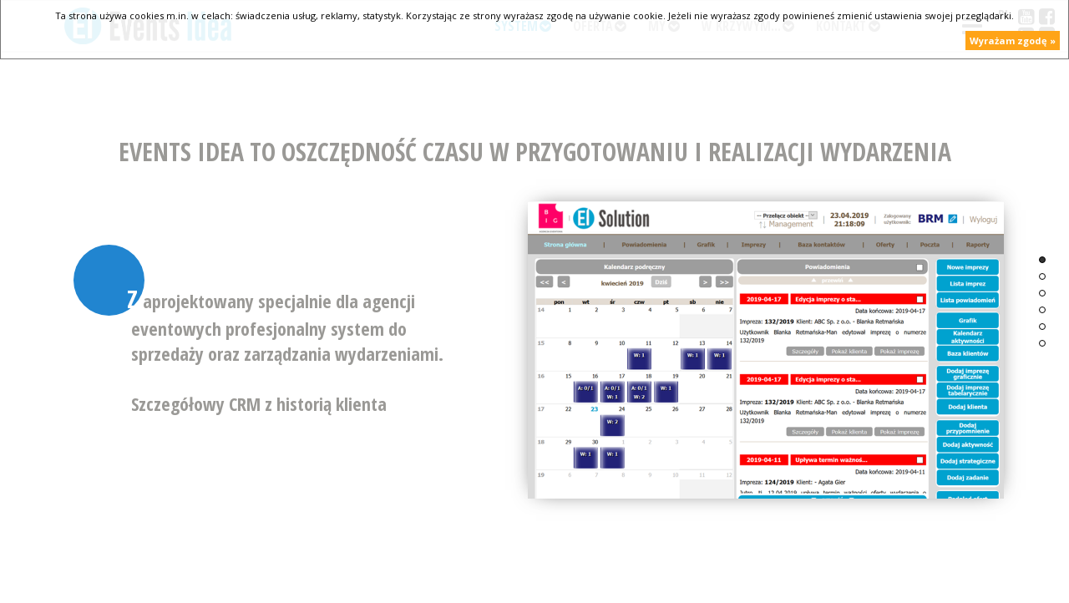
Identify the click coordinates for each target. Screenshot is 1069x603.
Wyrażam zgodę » (1013, 40)
